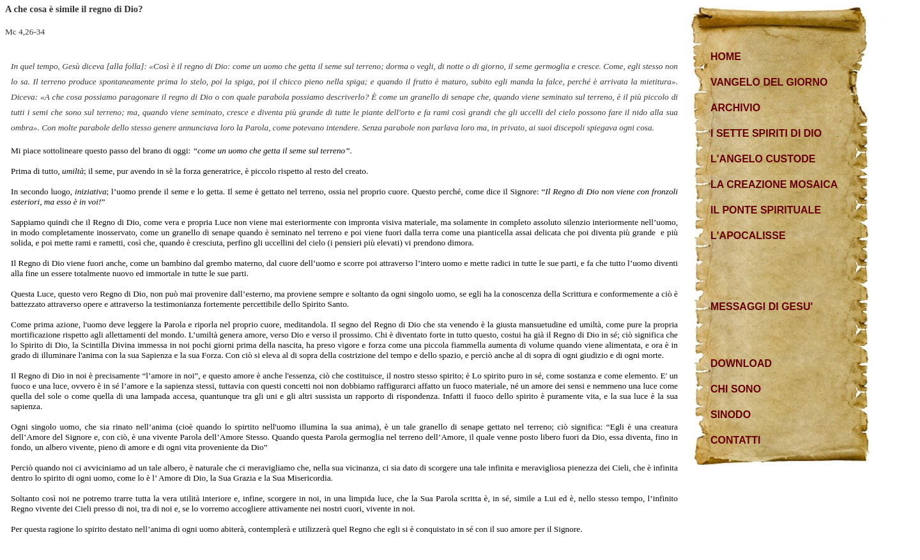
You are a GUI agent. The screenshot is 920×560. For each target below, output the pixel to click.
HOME (725, 56)
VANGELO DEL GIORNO (768, 82)
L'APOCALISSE (748, 235)
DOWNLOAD (741, 363)
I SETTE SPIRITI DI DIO (766, 133)
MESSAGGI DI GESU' (761, 306)
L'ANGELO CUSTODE (762, 158)
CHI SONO (735, 389)
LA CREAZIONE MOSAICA (774, 184)
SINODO (730, 414)
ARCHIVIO (735, 107)
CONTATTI (735, 440)
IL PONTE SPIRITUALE (765, 210)
